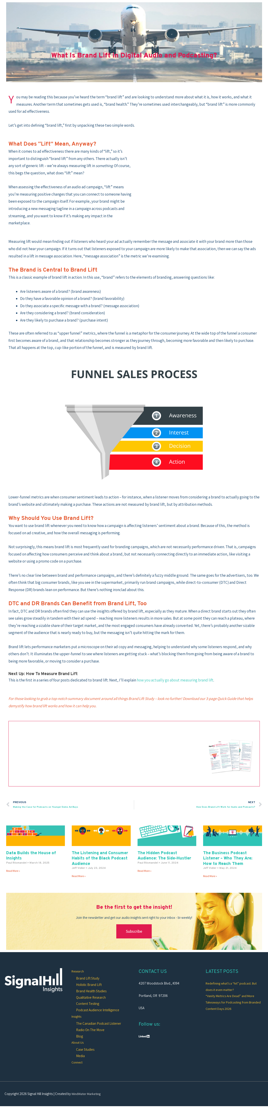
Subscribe (134, 931)
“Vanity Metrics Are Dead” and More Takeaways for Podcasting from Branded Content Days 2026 (231, 1002)
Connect (78, 1063)
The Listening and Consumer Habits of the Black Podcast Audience (100, 859)
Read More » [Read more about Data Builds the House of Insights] (13, 871)
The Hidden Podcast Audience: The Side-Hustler (164, 856)
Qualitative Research (91, 998)
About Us (78, 1043)
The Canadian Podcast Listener (98, 1024)
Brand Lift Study (87, 979)
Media (80, 1057)
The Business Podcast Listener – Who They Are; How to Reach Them (227, 859)
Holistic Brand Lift (89, 985)
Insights (77, 1017)
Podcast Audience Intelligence (97, 1010)
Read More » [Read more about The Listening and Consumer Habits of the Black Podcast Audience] (79, 876)
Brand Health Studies (91, 991)
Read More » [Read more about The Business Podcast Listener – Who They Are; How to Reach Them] (210, 876)
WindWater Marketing (87, 1094)
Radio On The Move (90, 1030)
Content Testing (87, 1004)
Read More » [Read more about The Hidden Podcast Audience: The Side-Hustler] (144, 871)
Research (78, 971)
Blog (79, 1037)
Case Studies (85, 1050)
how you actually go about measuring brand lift (175, 680)
